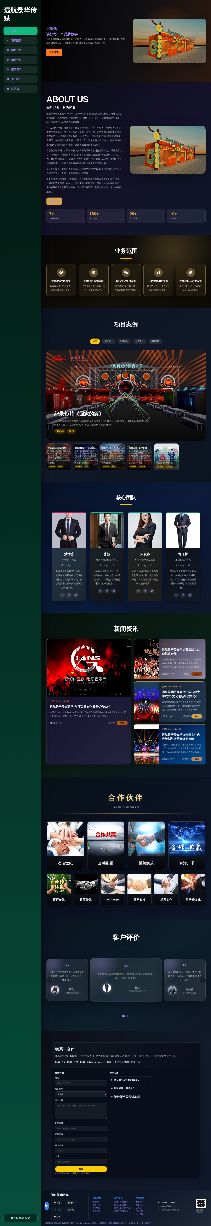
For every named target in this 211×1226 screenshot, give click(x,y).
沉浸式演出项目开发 (122, 1208)
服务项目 (96, 1202)
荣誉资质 (139, 1202)
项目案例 (96, 1211)
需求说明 (59, 1100)
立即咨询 (54, 201)
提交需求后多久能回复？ (127, 1080)
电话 (57, 1156)
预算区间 (59, 1134)
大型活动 (139, 341)
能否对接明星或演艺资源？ (128, 1096)
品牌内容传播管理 (121, 1202)
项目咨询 (139, 1211)
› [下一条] (202, 980)
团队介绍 (96, 1205)
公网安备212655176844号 (117, 1223)
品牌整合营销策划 (121, 1211)
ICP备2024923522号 (99, 1223)
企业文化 (139, 1208)
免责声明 (148, 1223)
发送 (81, 1169)
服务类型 (59, 1089)
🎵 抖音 (57, 1209)
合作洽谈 (139, 1214)
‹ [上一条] (49, 980)
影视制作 (124, 341)
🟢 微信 (71, 1202)
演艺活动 (108, 341)
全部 (95, 341)
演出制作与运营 (120, 1205)
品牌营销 (155, 341)
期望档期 (59, 1123)
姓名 (57, 1078)
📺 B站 (70, 1209)
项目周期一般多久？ (124, 1088)
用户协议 (140, 1223)
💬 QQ (56, 1216)
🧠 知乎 (57, 1202)
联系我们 (96, 1208)
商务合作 (139, 1205)
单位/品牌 (59, 1145)
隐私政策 (132, 1223)
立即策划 (54, 52)
